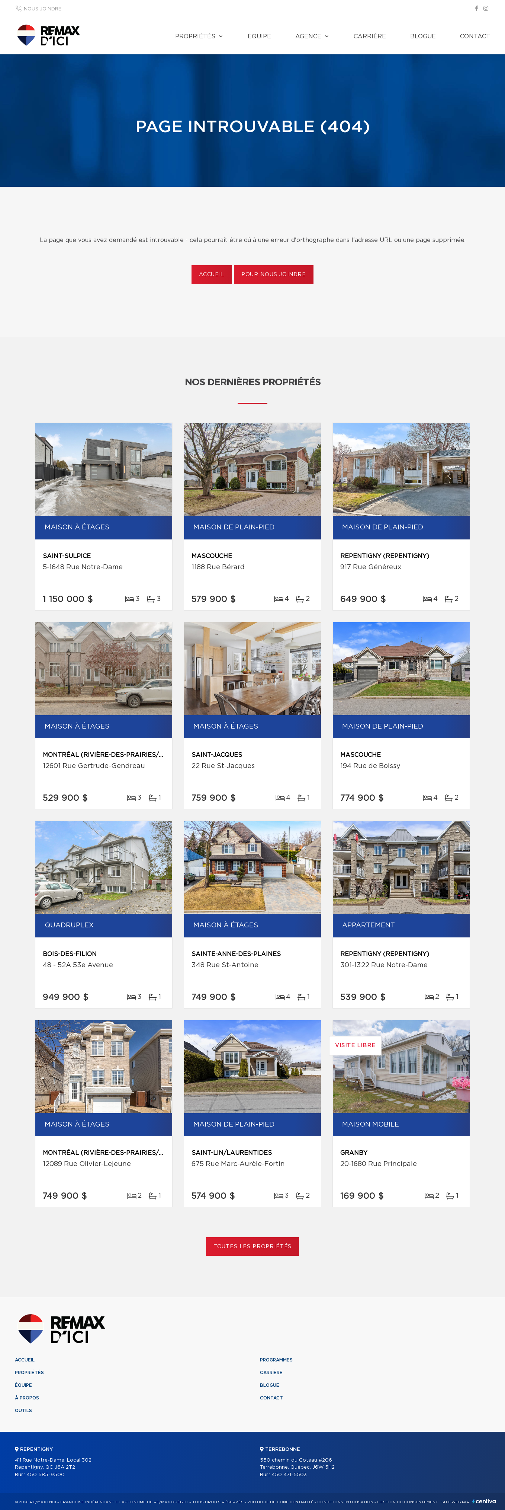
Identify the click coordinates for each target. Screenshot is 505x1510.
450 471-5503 (289, 1474)
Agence (308, 36)
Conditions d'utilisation (345, 1502)
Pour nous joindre (273, 274)
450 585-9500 (45, 1474)
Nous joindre (42, 9)
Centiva (484, 1501)
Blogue (423, 36)
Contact (475, 36)
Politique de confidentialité (280, 1502)
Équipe (259, 36)
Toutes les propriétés (252, 1246)
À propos (27, 1398)
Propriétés (195, 36)
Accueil (212, 274)
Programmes (276, 1360)
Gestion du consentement (407, 1502)
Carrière (370, 36)
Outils (23, 1410)
